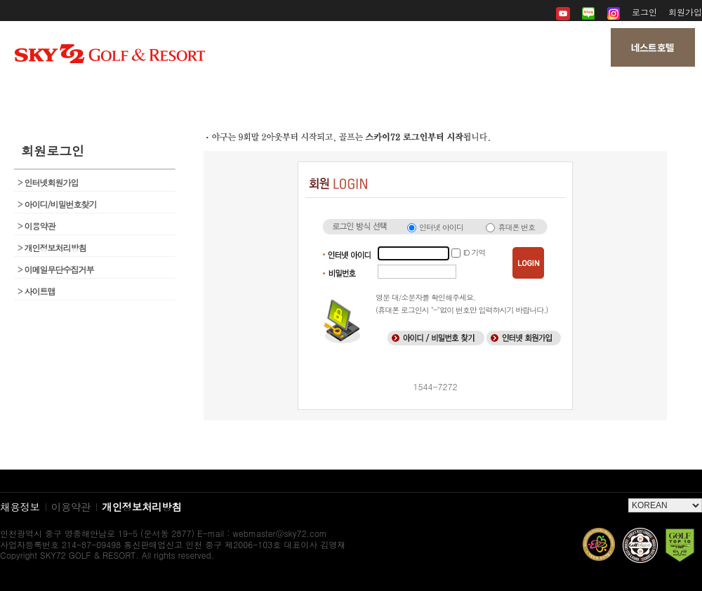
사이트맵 (36, 291)
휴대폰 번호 (516, 227)
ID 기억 (474, 252)
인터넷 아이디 (441, 227)
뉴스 (351, 91)
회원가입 (685, 12)
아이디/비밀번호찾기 (57, 204)
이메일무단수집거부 (56, 269)
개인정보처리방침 (52, 247)
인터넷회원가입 (48, 182)
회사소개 (117, 91)
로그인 (644, 12)
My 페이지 (584, 91)
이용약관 (36, 226)
